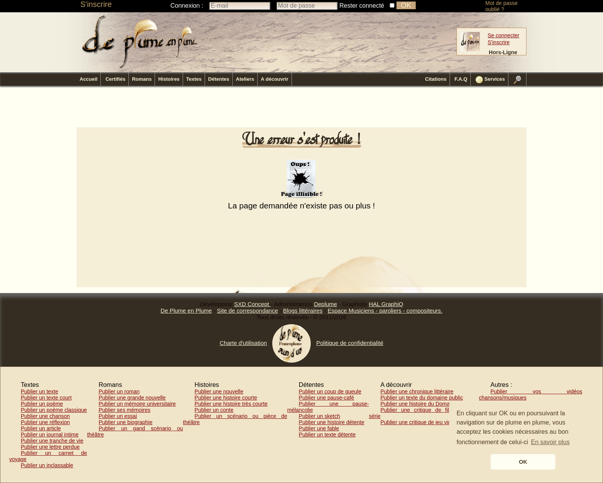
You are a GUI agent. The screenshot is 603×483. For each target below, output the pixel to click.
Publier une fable (319, 428)
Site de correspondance (247, 310)
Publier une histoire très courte (231, 404)
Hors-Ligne (503, 52)
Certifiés (115, 79)
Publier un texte (39, 391)
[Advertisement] (301, 109)
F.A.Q (461, 79)
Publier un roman (119, 391)
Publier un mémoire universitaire (137, 404)
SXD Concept (252, 304)
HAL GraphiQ (386, 304)
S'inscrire (96, 4)
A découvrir (274, 79)
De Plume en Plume (186, 310)
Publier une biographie (125, 422)
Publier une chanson (45, 416)
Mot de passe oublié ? (501, 6)
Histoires (169, 79)
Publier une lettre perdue (50, 447)
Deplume (325, 304)
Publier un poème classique (54, 410)
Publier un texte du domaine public (421, 398)
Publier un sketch (319, 416)
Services (490, 79)
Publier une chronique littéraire (416, 391)
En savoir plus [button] (550, 442)
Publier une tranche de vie (52, 441)
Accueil (88, 79)
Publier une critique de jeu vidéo (418, 422)
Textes (194, 79)
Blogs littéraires (303, 310)
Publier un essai (117, 416)
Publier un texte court (46, 398)
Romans (142, 79)
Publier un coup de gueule (330, 391)
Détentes (218, 79)
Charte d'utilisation (243, 343)
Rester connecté (362, 5)
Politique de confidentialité (349, 343)
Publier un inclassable (47, 465)
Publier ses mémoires (124, 410)
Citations (435, 79)
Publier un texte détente (327, 434)
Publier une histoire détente (331, 422)
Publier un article (41, 428)
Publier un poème (42, 404)
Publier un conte (214, 410)
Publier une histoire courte (226, 398)
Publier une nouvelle (219, 391)
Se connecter (504, 35)
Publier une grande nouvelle (131, 398)
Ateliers (245, 79)
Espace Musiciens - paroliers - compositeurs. (385, 310)
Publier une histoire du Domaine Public (426, 404)
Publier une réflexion (45, 422)
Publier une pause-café (326, 398)
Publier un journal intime (49, 434)
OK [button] (523, 462)
